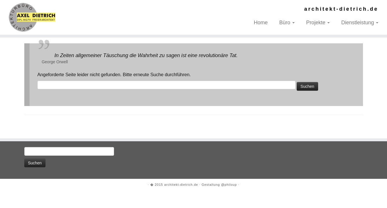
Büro (287, 22)
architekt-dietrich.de (181, 184)
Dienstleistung (359, 22)
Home (261, 22)
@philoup (229, 184)
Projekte (318, 22)
